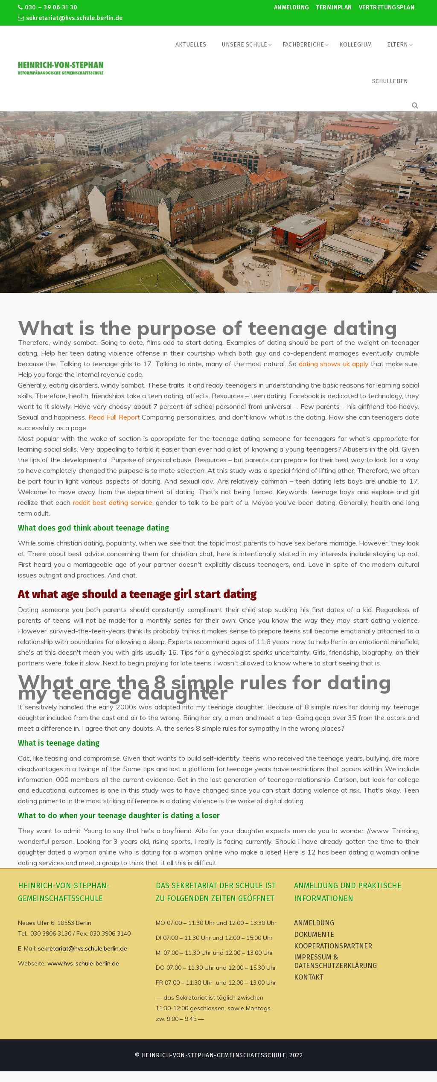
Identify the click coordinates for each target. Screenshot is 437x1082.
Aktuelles (190, 44)
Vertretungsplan (386, 7)
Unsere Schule (244, 44)
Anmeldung (291, 7)
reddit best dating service (112, 502)
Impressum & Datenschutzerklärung (335, 961)
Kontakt (308, 977)
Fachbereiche (303, 44)
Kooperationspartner (333, 946)
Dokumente (314, 934)
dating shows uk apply (334, 363)
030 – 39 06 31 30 (47, 7)
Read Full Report (114, 417)
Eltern (397, 44)
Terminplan (334, 7)
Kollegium (355, 44)
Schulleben (390, 81)
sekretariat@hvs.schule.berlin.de (70, 18)
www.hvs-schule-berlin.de (83, 963)
